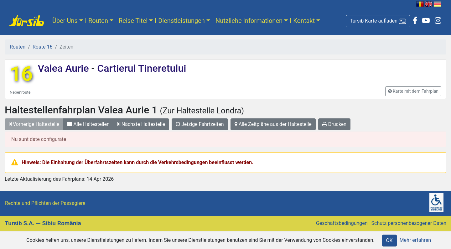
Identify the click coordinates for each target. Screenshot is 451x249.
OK (389, 240)
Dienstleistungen (181, 20)
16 (21, 74)
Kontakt (304, 20)
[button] (378, 21)
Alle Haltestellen (88, 124)
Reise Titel (133, 20)
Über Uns (65, 20)
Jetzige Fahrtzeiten (200, 124)
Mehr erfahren (415, 240)
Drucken (334, 124)
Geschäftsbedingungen (342, 223)
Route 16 (42, 47)
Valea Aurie (64, 68)
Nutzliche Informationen (249, 20)
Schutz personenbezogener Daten (408, 223)
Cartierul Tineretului (140, 68)
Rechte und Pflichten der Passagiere (45, 203)
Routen (98, 20)
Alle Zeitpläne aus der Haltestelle (273, 124)
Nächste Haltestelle (141, 124)
